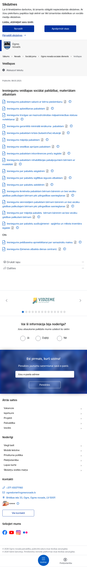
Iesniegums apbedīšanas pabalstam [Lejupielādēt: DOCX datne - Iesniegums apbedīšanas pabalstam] (26, 108)
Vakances (9, 408)
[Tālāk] (80, 300)
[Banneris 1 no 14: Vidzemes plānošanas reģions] (43, 300)
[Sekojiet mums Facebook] (4, 532)
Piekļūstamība (11, 460)
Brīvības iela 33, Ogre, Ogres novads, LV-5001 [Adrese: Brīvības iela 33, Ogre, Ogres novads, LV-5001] (31, 497)
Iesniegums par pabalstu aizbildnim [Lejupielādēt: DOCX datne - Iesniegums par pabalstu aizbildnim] (25, 184)
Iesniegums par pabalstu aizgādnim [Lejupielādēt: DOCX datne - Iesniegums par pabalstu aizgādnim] (26, 171)
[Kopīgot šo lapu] (43, 268)
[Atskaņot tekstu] (15, 70)
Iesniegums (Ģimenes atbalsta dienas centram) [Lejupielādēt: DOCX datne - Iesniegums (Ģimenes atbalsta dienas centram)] (32, 249)
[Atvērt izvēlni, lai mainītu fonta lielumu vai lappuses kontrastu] (65, 561)
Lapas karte (10, 464)
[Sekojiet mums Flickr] (25, 532)
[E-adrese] (8, 503)
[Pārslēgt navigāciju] (43, 560)
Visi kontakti (18, 512)
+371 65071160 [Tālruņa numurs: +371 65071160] (14, 487)
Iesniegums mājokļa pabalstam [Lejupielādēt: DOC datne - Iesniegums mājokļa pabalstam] (23, 139)
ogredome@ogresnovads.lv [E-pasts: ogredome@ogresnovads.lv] (21, 492)
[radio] (24, 338)
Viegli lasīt (9, 445)
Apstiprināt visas (60, 28)
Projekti (8, 417)
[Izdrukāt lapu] (43, 262)
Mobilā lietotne (12, 450)
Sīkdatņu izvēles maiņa (16, 469)
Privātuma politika (13, 455)
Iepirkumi (9, 413)
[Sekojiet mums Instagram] (18, 532)
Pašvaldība (9, 422)
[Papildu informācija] (70, 101)
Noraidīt (18, 28)
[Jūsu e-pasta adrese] (44, 374)
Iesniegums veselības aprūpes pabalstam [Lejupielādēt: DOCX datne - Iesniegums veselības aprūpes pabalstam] (28, 146)
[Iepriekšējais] (7, 300)
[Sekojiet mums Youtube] (11, 532)
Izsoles (7, 427)
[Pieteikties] (45, 385)
